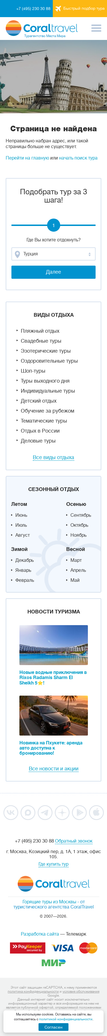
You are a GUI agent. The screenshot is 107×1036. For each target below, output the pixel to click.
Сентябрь (80, 515)
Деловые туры (38, 441)
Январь (23, 570)
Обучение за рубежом (47, 411)
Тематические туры (44, 421)
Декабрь (24, 560)
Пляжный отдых (40, 331)
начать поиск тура (78, 158)
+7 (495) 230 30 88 (33, 8)
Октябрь (79, 525)
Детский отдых (38, 401)
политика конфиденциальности (33, 991)
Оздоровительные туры (49, 361)
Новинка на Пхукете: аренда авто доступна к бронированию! (50, 748)
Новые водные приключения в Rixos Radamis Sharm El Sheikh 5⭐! (53, 678)
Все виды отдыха (53, 457)
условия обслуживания (80, 991)
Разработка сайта (40, 934)
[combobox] (53, 254)
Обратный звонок (73, 841)
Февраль (24, 580)
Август (22, 535)
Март (76, 560)
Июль (21, 525)
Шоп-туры (33, 371)
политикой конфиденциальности (65, 1019)
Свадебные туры (41, 341)
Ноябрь (78, 535)
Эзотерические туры (46, 351)
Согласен (53, 1027)
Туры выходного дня (45, 381)
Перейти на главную (27, 158)
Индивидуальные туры (48, 391)
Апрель (78, 570)
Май (75, 580)
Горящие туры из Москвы (49, 901)
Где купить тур (53, 864)
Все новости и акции (53, 769)
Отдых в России (40, 431)
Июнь (21, 515)
